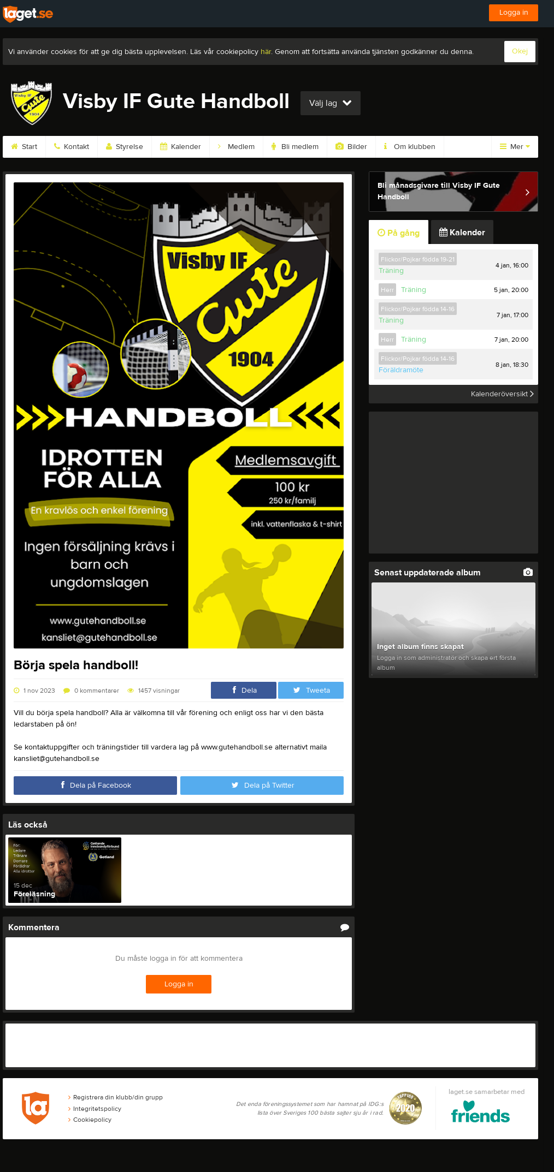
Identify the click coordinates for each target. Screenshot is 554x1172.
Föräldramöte (401, 370)
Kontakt (71, 147)
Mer (515, 147)
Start (24, 147)
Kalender (180, 147)
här (266, 52)
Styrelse (124, 147)
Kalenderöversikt (502, 394)
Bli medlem (295, 147)
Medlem (236, 147)
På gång (399, 233)
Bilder (351, 147)
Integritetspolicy (94, 1108)
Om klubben (409, 147)
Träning (391, 271)
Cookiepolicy (89, 1119)
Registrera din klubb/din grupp (115, 1097)
